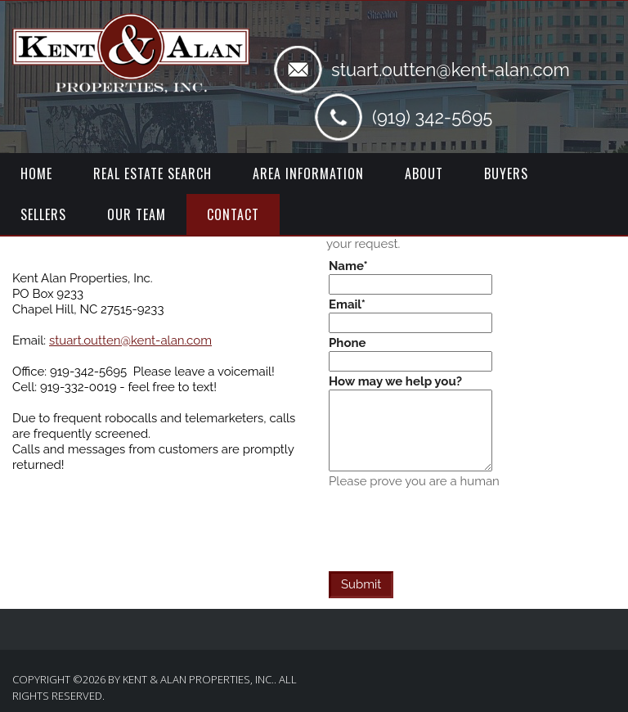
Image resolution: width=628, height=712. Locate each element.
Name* (348, 266)
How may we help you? (395, 381)
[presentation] (453, 521)
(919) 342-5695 (432, 117)
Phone (347, 343)
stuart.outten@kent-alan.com (450, 69)
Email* (347, 304)
